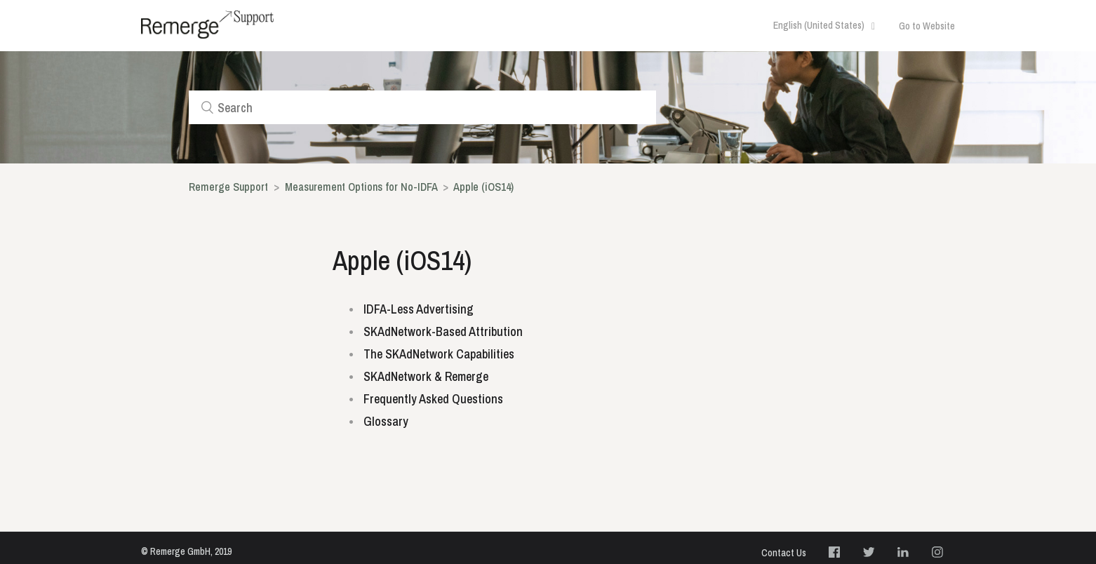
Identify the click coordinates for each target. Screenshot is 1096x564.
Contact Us (783, 552)
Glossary (385, 421)
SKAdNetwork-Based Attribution (443, 331)
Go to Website (927, 26)
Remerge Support (228, 186)
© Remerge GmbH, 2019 (186, 551)
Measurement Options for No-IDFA (361, 186)
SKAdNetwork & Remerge (425, 376)
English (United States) (820, 25)
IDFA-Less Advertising (418, 309)
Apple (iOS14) (483, 186)
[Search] (422, 107)
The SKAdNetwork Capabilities (438, 354)
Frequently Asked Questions (433, 399)
